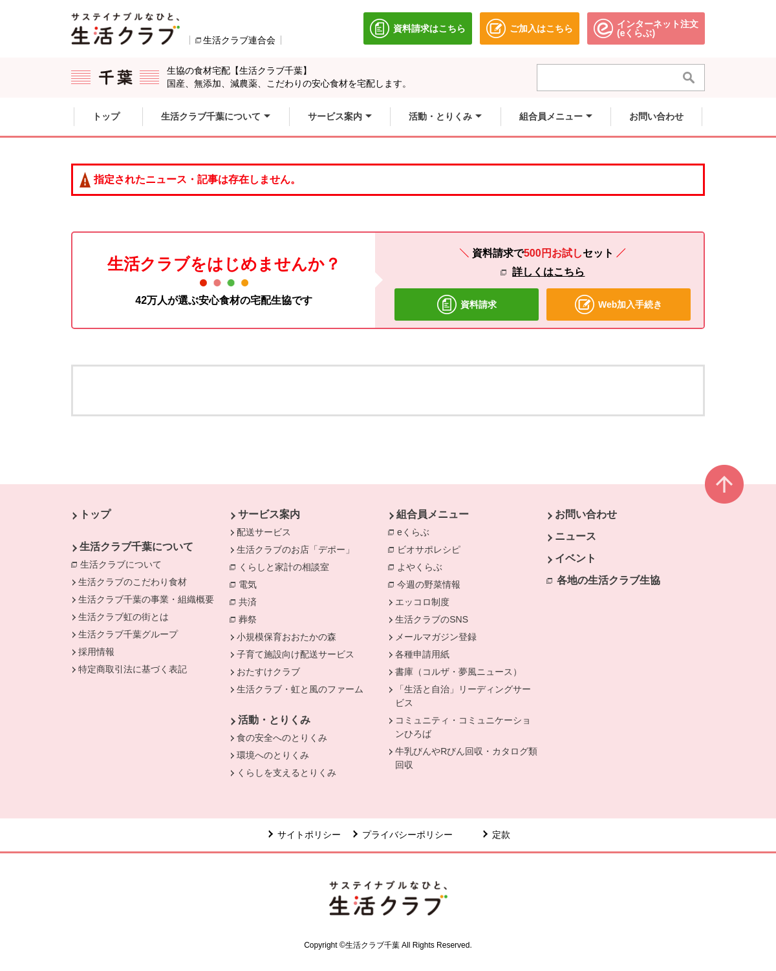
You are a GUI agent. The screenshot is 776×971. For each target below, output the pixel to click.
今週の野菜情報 (432, 584)
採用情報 (96, 651)
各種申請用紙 (422, 654)
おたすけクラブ (268, 672)
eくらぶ (416, 531)
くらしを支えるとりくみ (286, 772)
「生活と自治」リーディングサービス (463, 696)
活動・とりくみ (274, 719)
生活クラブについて (124, 564)
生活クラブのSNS (431, 619)
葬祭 (251, 618)
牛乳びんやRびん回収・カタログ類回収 (466, 758)
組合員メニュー (432, 514)
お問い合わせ (586, 514)
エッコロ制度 (422, 602)
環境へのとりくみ (273, 755)
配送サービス (264, 532)
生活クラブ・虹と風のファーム (300, 689)
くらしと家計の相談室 (287, 566)
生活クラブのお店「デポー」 (295, 549)
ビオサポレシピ (432, 549)
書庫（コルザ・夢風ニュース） (458, 672)
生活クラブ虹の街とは (123, 617)
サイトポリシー (309, 834)
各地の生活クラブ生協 (608, 580)
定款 (501, 834)
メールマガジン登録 (436, 637)
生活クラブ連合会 (239, 40)
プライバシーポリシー (407, 834)
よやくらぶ (423, 566)
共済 (251, 601)
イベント (575, 558)
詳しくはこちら (548, 271)
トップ (95, 514)
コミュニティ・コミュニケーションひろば (463, 727)
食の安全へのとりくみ (282, 737)
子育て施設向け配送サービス (295, 654)
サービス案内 (269, 514)
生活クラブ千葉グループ (128, 634)
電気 (251, 584)
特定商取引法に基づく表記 (132, 669)
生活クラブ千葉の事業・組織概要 (146, 599)
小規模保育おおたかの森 (286, 637)
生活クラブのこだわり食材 (132, 582)
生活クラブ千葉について (136, 546)
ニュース (575, 536)
